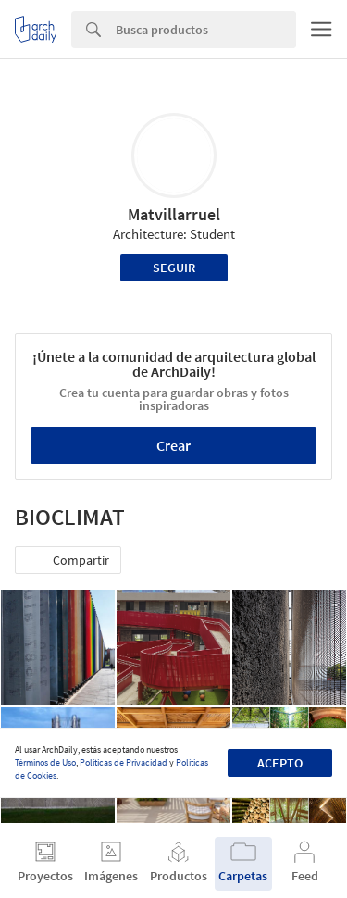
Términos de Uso (45, 762)
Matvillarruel (174, 214)
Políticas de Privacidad (123, 762)
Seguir (174, 267)
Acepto (280, 763)
